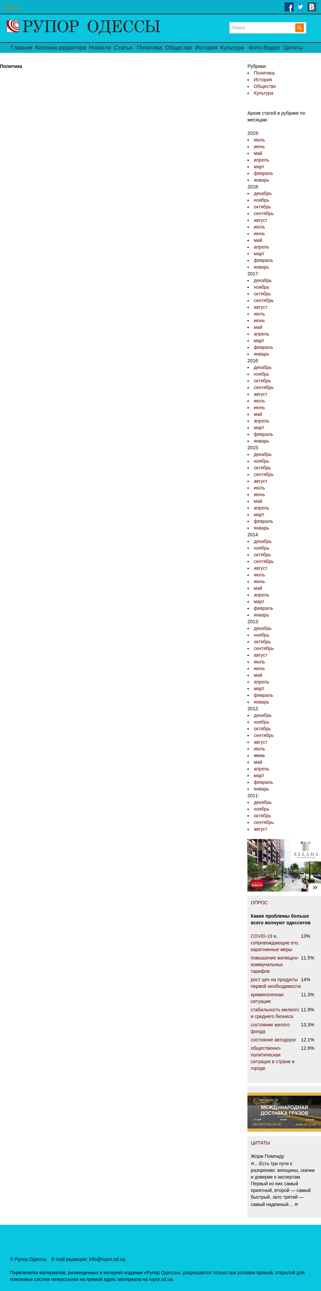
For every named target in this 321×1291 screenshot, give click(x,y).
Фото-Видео (264, 47)
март (259, 166)
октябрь (262, 206)
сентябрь (264, 213)
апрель (261, 160)
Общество (178, 47)
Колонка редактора (60, 47)
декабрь (263, 193)
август (261, 220)
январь (261, 180)
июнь (259, 146)
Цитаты (293, 47)
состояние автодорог (273, 1039)
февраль (263, 173)
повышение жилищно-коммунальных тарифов (275, 964)
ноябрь (261, 200)
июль (259, 140)
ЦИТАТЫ (260, 1142)
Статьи (123, 47)
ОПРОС (259, 902)
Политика (149, 47)
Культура (232, 47)
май (258, 153)
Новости (100, 47)
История (206, 47)
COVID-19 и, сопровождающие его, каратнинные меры (275, 942)
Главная (21, 47)
